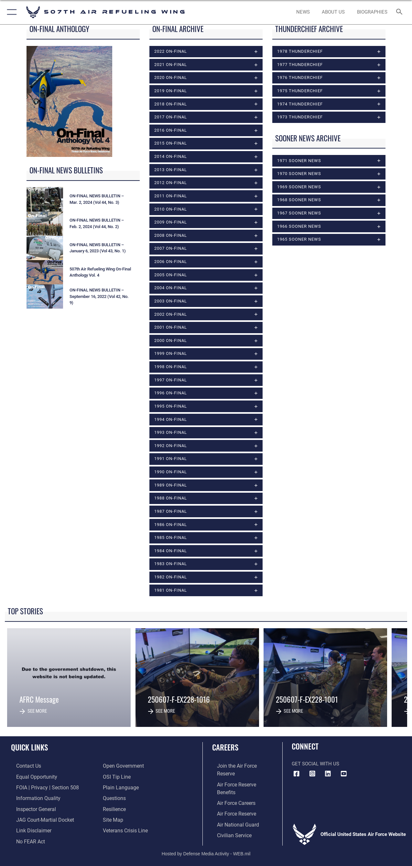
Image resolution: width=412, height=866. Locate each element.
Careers (225, 749)
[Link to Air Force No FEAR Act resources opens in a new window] (25, 839)
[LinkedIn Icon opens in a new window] (328, 775)
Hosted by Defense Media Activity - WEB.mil (206, 851)
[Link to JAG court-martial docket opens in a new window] (39, 819)
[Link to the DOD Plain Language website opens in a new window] (119, 788)
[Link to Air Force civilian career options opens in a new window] (228, 819)
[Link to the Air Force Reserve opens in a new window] (231, 798)
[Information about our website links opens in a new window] (28, 829)
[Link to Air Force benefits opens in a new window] (240, 778)
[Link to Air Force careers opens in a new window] (231, 788)
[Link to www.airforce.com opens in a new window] (240, 767)
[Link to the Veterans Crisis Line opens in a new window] (124, 829)
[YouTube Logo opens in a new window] (344, 775)
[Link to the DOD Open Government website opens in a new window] (122, 767)
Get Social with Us (315, 765)
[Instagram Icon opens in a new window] (312, 775)
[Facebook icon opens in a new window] (296, 775)
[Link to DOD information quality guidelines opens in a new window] (31, 798)
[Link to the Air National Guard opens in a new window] (232, 809)
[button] (10, 12)
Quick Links (29, 749)
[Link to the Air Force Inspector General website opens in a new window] (30, 809)
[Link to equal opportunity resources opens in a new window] (30, 778)
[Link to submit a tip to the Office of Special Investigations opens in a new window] (116, 778)
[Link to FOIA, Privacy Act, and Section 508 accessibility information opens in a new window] (40, 788)
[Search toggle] (400, 12)
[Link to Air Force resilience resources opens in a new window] (114, 809)
